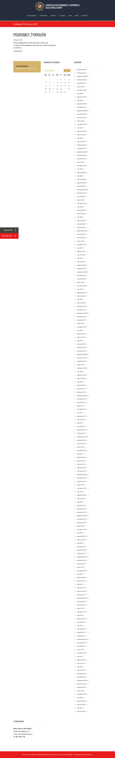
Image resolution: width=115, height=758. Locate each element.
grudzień (81, 69)
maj (80, 93)
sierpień (81, 83)
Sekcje (53, 16)
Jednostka (43, 16)
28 (53, 92)
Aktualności (32, 16)
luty (80, 100)
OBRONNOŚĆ (11, 230)
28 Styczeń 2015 (17, 40)
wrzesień (81, 80)
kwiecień (81, 97)
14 (53, 86)
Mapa (77, 16)
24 (65, 89)
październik (82, 76)
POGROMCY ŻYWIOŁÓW (29, 35)
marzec (81, 135)
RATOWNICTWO (10, 236)
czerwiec (81, 90)
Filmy (70, 16)
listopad (81, 73)
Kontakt (85, 16)
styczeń (49, 70)
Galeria (62, 16)
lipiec (80, 87)
